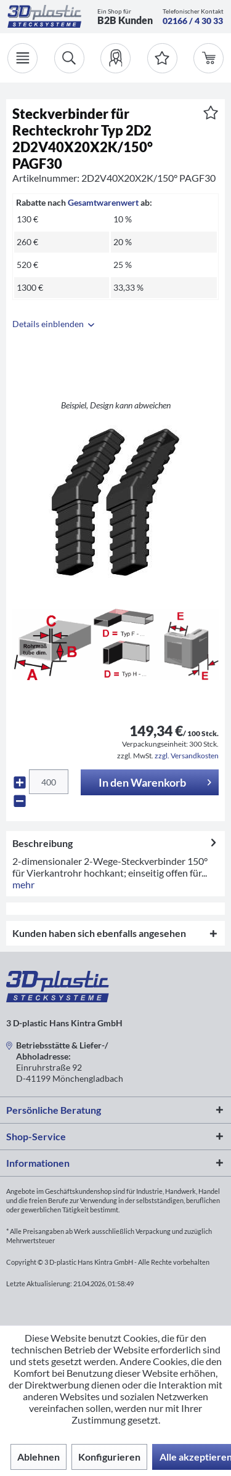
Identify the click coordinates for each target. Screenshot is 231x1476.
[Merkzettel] (162, 58)
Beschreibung (42, 843)
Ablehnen (38, 1456)
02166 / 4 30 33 (193, 20)
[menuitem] (115, 58)
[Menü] (22, 58)
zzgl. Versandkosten (187, 755)
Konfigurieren (109, 1456)
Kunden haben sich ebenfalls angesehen (99, 933)
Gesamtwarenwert (103, 202)
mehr (23, 884)
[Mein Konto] (115, 58)
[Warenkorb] (208, 58)
